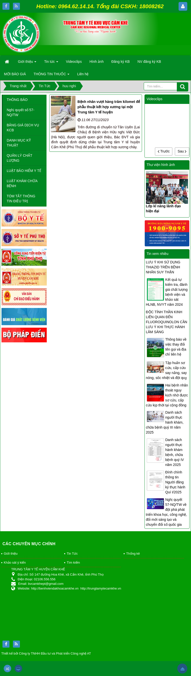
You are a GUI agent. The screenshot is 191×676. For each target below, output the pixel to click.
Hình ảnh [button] (97, 62)
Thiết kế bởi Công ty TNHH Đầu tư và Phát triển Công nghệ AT (46, 653)
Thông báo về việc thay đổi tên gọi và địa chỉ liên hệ (176, 346)
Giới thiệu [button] (27, 63)
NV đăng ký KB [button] (149, 62)
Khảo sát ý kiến (15, 562)
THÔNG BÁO (17, 100)
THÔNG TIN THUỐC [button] (51, 75)
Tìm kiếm (73, 562)
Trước (164, 151)
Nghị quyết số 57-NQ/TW (20, 112)
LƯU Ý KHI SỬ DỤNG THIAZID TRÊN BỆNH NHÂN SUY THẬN (163, 267)
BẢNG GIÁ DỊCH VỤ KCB (23, 127)
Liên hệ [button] (83, 74)
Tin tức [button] (51, 63)
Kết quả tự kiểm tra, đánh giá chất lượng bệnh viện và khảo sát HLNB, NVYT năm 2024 (167, 292)
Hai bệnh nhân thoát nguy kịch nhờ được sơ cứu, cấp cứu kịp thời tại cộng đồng (167, 395)
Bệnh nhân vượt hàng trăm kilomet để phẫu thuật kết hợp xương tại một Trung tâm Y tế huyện (109, 107)
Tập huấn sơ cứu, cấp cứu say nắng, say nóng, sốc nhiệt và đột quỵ (166, 370)
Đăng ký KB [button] (120, 62)
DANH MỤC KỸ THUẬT (19, 142)
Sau (182, 151)
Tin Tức (72, 553)
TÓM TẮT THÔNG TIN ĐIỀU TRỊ (21, 198)
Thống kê (133, 553)
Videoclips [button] (74, 62)
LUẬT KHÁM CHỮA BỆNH (22, 183)
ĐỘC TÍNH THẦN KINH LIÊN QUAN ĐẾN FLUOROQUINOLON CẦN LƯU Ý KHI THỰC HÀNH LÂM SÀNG (166, 322)
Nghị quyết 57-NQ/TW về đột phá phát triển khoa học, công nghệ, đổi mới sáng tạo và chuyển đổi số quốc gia (166, 512)
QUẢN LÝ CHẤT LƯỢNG (19, 157)
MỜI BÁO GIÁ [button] (15, 74)
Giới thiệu (10, 553)
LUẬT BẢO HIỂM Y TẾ (24, 171)
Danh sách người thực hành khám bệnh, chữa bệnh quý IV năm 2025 (174, 452)
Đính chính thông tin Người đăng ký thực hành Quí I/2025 (175, 482)
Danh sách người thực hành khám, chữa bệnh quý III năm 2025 (165, 422)
